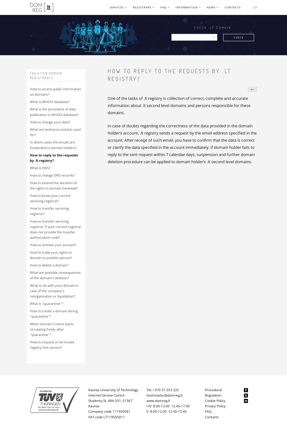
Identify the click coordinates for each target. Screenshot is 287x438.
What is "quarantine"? (46, 303)
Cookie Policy (215, 400)
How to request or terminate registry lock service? (52, 345)
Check (239, 37)
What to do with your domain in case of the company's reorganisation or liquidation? (54, 291)
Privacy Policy (215, 406)
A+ (252, 89)
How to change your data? (50, 122)
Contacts (211, 417)
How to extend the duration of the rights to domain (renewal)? (54, 186)
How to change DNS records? (52, 175)
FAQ (208, 411)
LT (255, 7)
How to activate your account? (53, 245)
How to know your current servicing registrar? (50, 198)
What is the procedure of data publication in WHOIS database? (54, 112)
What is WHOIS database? (50, 101)
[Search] (194, 37)
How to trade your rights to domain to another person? (51, 255)
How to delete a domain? (49, 265)
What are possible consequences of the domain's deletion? (55, 275)
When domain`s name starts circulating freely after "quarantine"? (52, 329)
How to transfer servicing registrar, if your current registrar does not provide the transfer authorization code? (55, 229)
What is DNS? (40, 168)
